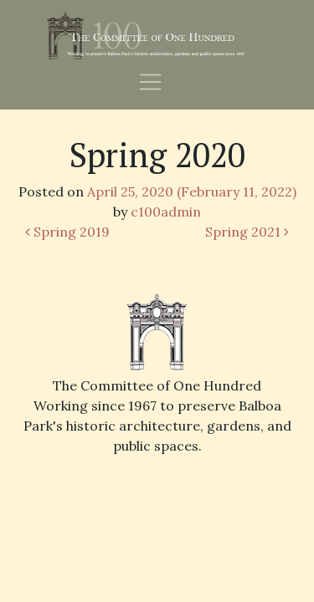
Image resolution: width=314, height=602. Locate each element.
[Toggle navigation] (150, 80)
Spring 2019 (67, 231)
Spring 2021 (247, 231)
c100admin (166, 211)
